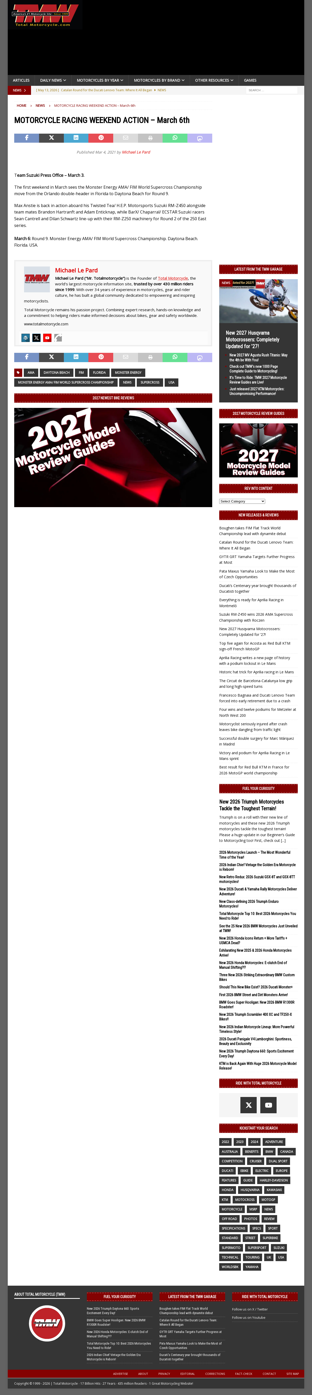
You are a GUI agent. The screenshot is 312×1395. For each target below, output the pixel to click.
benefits (251, 1151)
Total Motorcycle (173, 278)
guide (248, 1180)
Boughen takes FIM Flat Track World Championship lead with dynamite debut (186, 1311)
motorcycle (232, 1209)
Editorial (187, 1374)
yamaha (252, 1267)
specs (256, 1228)
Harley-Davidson (274, 1180)
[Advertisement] (194, 39)
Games (250, 80)
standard (230, 1238)
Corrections (215, 1374)
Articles (21, 80)
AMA (31, 372)
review (269, 1219)
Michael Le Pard (136, 152)
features (229, 1180)
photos (250, 1219)
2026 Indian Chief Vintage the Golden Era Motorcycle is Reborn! (114, 1357)
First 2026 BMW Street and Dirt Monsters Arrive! (253, 995)
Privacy (164, 1374)
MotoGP (268, 1200)
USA (171, 382)
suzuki (278, 1248)
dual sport (278, 1161)
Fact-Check (243, 1374)
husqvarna (250, 1190)
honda (227, 1190)
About (143, 1374)
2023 (239, 1142)
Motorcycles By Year (98, 80)
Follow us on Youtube (248, 1317)
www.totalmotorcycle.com (46, 324)
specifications (233, 1228)
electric (262, 1171)
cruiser (256, 1161)
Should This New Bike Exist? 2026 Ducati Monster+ (256, 987)
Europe (281, 1171)
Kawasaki (274, 1190)
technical (230, 1257)
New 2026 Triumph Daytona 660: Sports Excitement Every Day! (113, 1311)
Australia (230, 1151)
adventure (274, 1142)
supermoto (231, 1248)
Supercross (150, 382)
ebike (244, 1171)
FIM (81, 372)
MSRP (253, 1209)
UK (269, 1257)
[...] (283, 840)
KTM (225, 1200)
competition (232, 1161)
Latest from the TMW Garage (258, 269)
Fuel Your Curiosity (258, 789)
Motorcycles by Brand (157, 80)
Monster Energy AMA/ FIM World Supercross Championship (66, 382)
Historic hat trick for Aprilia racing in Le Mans (256, 671)
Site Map (292, 1374)
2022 (225, 1142)
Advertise (120, 1374)
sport (273, 1228)
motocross (244, 1200)
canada (286, 1151)
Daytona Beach (57, 372)
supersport (257, 1248)
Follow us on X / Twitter (250, 1309)
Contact (269, 1374)
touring (253, 1257)
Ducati (227, 1171)
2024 (254, 1142)
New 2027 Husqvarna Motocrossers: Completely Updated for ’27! (252, 339)
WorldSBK (230, 1267)
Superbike (270, 1238)
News (127, 382)
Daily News (51, 80)
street (250, 1238)
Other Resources (212, 80)
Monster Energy (128, 372)
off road (229, 1219)
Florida (99, 372)
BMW (269, 1151)
